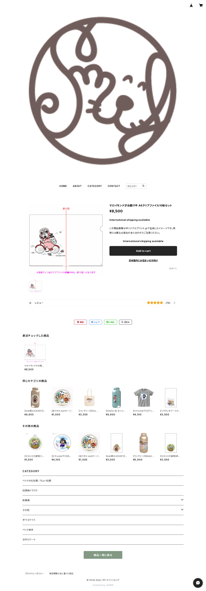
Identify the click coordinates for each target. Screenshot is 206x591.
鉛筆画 (26, 500)
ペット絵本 (28, 529)
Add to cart (143, 250)
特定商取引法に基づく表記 (61, 573)
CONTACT (114, 186)
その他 (26, 510)
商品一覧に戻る (103, 555)
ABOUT (77, 186)
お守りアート (29, 539)
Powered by (103, 585)
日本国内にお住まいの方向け (143, 260)
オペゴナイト (29, 519)
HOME (63, 186)
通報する (173, 268)
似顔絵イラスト (30, 490)
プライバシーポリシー (34, 573)
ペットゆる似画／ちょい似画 (37, 480)
